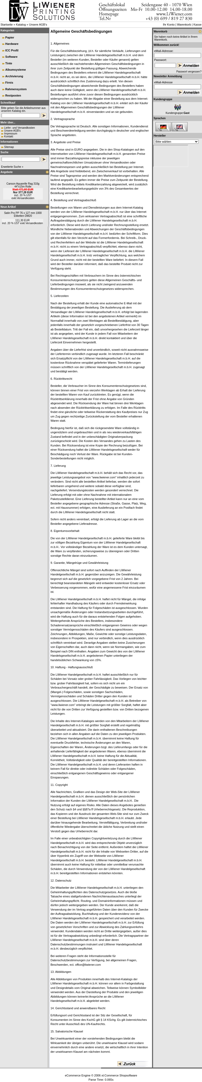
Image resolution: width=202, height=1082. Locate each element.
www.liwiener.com (104, 477)
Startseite (7, 24)
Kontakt (8, 136)
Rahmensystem (16, 89)
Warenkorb (184, 24)
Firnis (9, 82)
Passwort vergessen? (188, 71)
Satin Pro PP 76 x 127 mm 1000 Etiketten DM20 (23, 214)
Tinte (8, 63)
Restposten (13, 95)
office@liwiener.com (88, 964)
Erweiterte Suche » (12, 166)
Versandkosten (25, 198)
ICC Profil (11, 50)
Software (11, 56)
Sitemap (9, 147)
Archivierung (14, 76)
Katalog (21, 24)
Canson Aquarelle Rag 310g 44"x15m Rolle (22, 185)
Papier (9, 37)
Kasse (197, 24)
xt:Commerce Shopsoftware (119, 1075)
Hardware (11, 43)
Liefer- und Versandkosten (19, 127)
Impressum (10, 133)
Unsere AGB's (38, 24)
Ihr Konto (169, 24)
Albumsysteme (15, 69)
